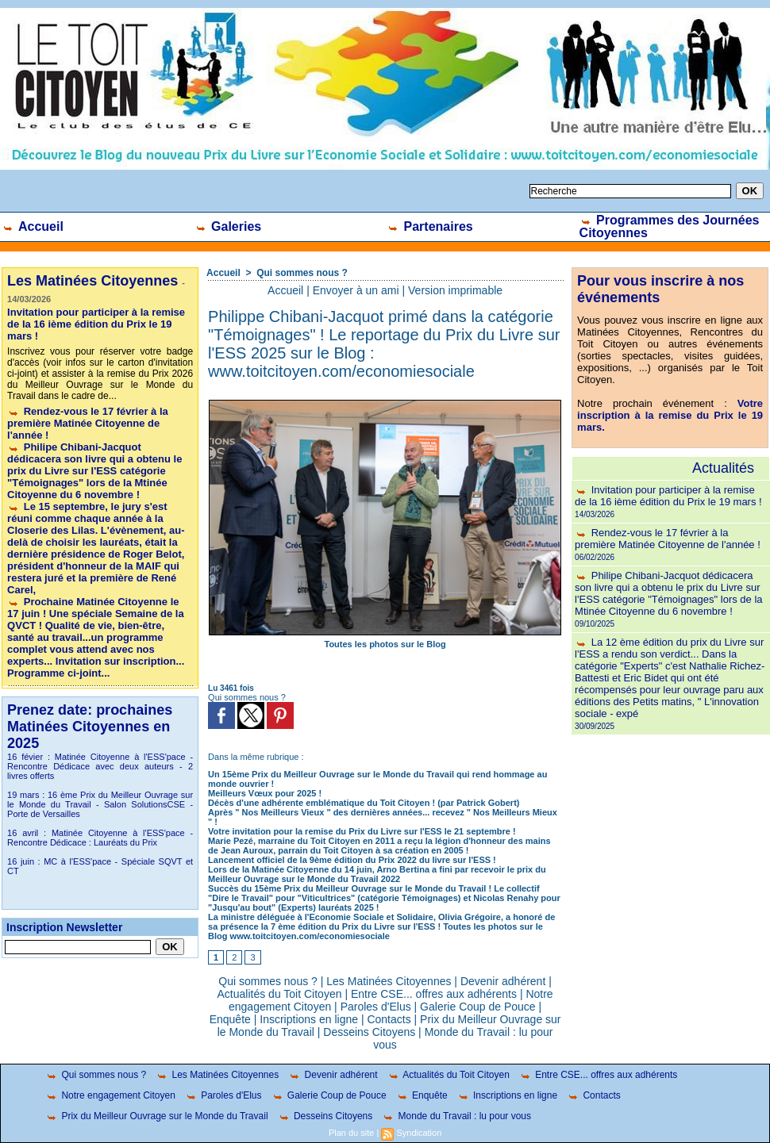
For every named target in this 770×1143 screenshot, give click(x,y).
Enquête (230, 1019)
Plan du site (351, 1132)
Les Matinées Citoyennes (388, 981)
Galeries (228, 226)
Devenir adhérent (502, 981)
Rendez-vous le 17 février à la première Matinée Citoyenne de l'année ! (87, 423)
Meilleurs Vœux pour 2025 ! (264, 793)
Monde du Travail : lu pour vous (456, 1116)
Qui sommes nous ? (302, 272)
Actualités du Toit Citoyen (280, 994)
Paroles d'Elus (376, 1006)
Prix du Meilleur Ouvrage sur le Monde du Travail (156, 1116)
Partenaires (430, 226)
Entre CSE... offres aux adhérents (434, 994)
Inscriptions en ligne (309, 1019)
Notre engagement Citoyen (110, 1095)
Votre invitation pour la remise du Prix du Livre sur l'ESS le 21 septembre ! (362, 831)
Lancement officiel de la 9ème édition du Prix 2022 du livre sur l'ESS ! (352, 860)
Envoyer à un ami (356, 290)
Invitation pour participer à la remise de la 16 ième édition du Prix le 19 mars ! (96, 324)
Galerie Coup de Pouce (478, 1006)
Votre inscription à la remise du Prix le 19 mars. (670, 415)
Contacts (388, 1019)
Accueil (33, 226)
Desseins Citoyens (369, 1032)
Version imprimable (455, 290)
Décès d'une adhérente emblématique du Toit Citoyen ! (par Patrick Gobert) (363, 802)
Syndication (418, 1132)
